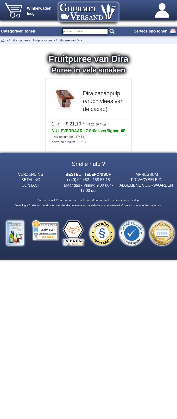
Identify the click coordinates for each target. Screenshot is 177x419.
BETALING (30, 179)
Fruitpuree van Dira (69, 40)
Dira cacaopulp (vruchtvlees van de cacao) (103, 101)
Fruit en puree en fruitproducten (30, 40)
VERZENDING (30, 174)
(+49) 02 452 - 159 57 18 (88, 179)
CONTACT (31, 185)
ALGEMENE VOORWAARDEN (146, 185)
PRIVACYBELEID (146, 179)
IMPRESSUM (146, 174)
